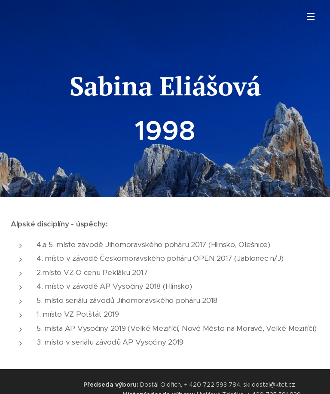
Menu (311, 16)
